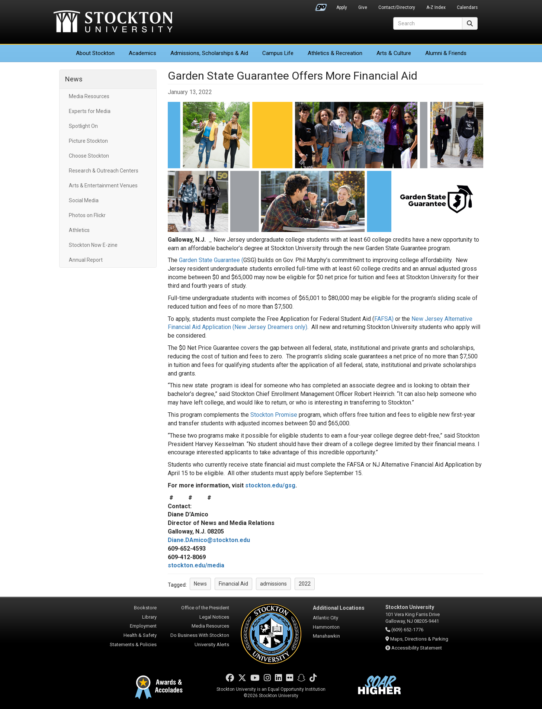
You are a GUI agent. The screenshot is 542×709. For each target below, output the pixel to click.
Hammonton (326, 627)
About (95, 53)
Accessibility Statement (416, 648)
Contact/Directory (396, 7)
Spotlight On (83, 126)
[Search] (427, 23)
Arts (393, 53)
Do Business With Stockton (199, 635)
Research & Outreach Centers (103, 171)
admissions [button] (273, 584)
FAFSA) (384, 318)
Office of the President (205, 607)
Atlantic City (325, 618)
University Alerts (212, 644)
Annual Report (86, 260)
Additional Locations (339, 608)
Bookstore (145, 607)
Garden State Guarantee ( (211, 260)
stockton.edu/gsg (270, 485)
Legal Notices (214, 617)
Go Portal (321, 5)
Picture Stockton (88, 141)
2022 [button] (305, 584)
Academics (142, 53)
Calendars (467, 7)
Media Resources (89, 96)
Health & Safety (140, 635)
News (74, 79)
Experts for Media (89, 111)
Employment (143, 626)
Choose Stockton (89, 156)
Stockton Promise (273, 414)
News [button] (200, 584)
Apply (341, 7)
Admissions (209, 53)
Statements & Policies (133, 644)
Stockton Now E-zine (93, 245)
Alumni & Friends (445, 53)
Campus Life (278, 53)
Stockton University (113, 22)
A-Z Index (436, 7)
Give (362, 7)
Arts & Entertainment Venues (103, 185)
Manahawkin (326, 636)
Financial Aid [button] (233, 584)
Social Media (84, 200)
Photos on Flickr (87, 215)
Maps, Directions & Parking (419, 639)
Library (149, 617)
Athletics (335, 53)
